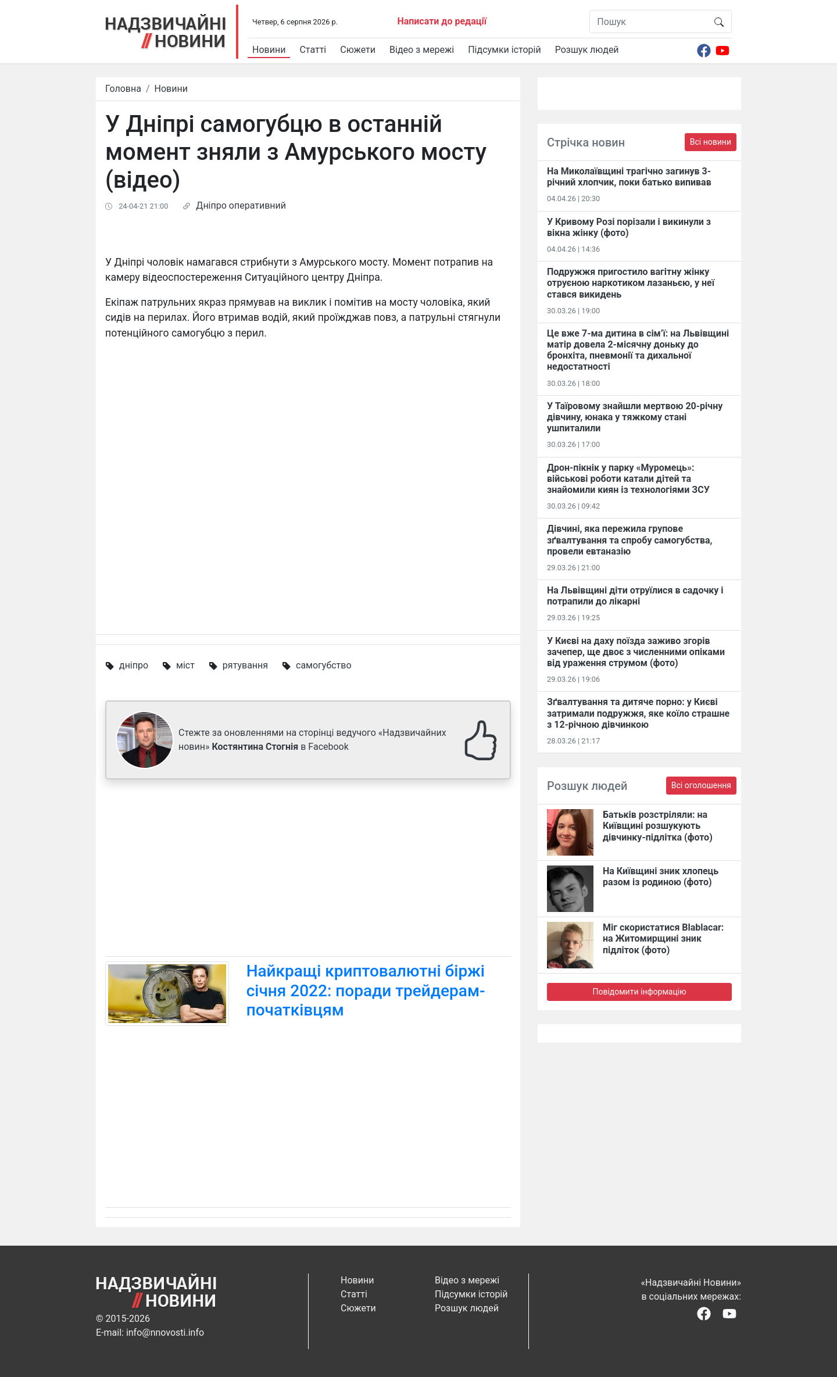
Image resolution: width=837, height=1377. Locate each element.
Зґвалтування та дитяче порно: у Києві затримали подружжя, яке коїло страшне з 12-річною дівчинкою (638, 712)
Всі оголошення (701, 785)
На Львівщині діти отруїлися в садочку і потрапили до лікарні (635, 596)
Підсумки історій (504, 49)
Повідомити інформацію (639, 991)
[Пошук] (648, 21)
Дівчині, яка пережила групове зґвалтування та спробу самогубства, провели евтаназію (629, 539)
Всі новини (710, 141)
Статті (312, 49)
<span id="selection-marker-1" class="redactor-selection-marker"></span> (308, 480)
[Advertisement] (308, 870)
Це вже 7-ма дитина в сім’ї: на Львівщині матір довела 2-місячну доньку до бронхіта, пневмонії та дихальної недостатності (638, 350)
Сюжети (357, 49)
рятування (245, 665)
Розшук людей (587, 49)
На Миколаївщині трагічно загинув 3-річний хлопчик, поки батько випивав (629, 177)
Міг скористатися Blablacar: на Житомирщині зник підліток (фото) (663, 938)
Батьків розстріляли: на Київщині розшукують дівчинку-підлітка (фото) (658, 825)
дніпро (133, 665)
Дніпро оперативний (241, 205)
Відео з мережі (421, 49)
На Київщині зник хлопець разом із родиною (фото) (660, 876)
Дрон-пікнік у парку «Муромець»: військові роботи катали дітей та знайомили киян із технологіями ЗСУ (628, 478)
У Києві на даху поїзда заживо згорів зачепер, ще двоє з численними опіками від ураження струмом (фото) (636, 651)
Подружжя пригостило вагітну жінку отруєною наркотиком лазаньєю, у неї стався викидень (630, 282)
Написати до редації (442, 21)
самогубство (324, 665)
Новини (268, 49)
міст (185, 665)
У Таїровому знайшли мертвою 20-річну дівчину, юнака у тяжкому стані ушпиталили (634, 417)
